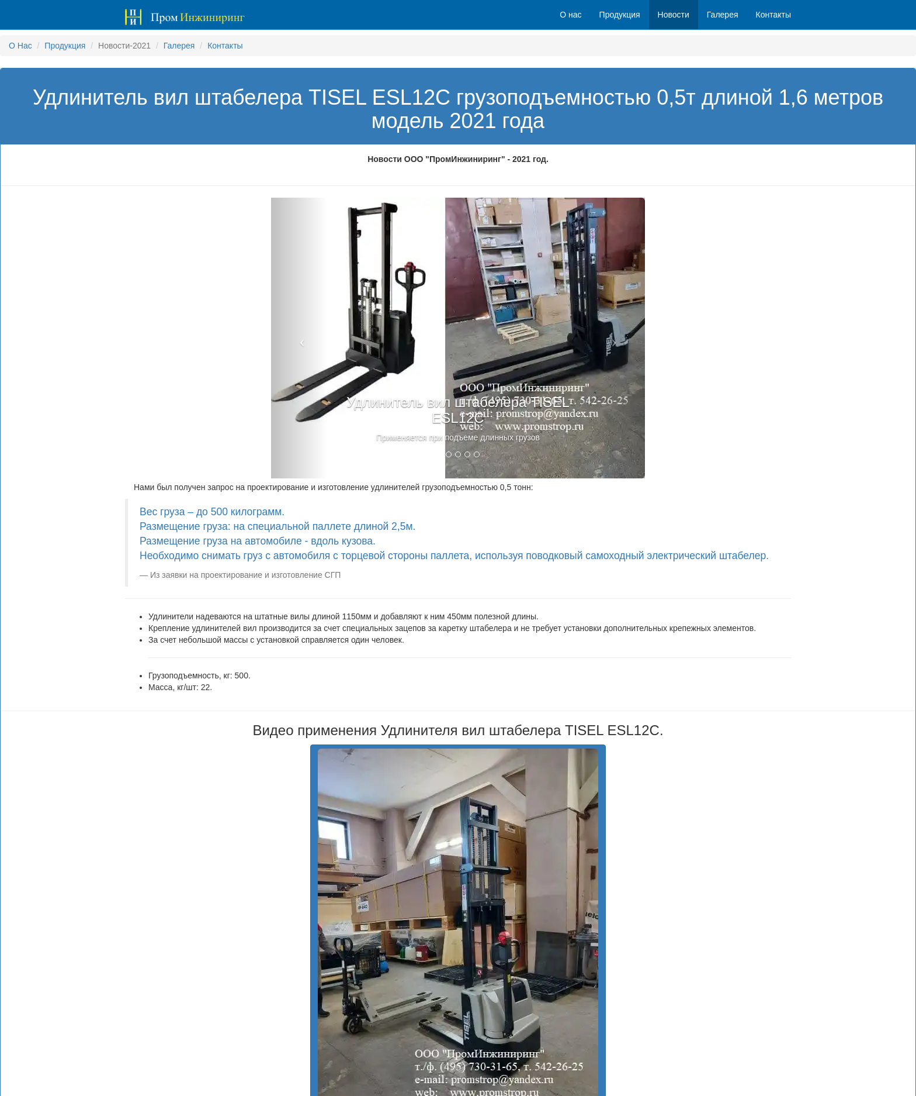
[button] (299, 338)
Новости (673, 14)
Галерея (179, 45)
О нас (570, 14)
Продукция (64, 45)
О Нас (20, 45)
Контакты (224, 45)
